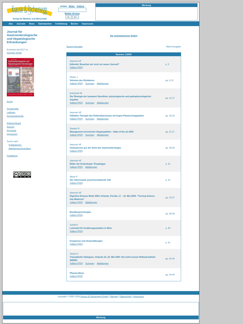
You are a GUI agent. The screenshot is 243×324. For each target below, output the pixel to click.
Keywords (11, 130)
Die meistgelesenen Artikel (123, 36)
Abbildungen (103, 83)
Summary (90, 83)
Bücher (74, 23)
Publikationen (15, 145)
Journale (20, 23)
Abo (11, 23)
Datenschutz (126, 296)
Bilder (72, 6)
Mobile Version (72, 13)
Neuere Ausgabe (74, 46)
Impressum (87, 23)
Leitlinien (11, 112)
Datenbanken (45, 23)
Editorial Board (14, 123)
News (32, 23)
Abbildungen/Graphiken (19, 148)
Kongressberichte (15, 116)
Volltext (80, 6)
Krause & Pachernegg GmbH (94, 296)
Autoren (10, 127)
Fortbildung (61, 23)
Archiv (10, 101)
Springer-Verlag (14, 53)
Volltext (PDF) (76, 67)
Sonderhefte (13, 109)
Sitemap (114, 296)
